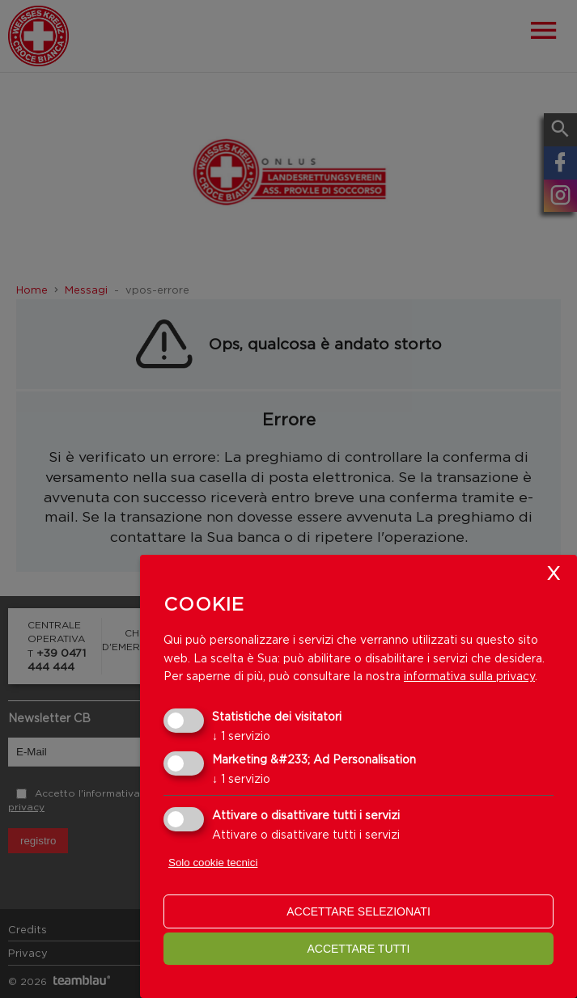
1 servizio (241, 735)
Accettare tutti (358, 948)
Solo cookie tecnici (212, 862)
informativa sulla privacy (469, 676)
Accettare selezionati (358, 911)
